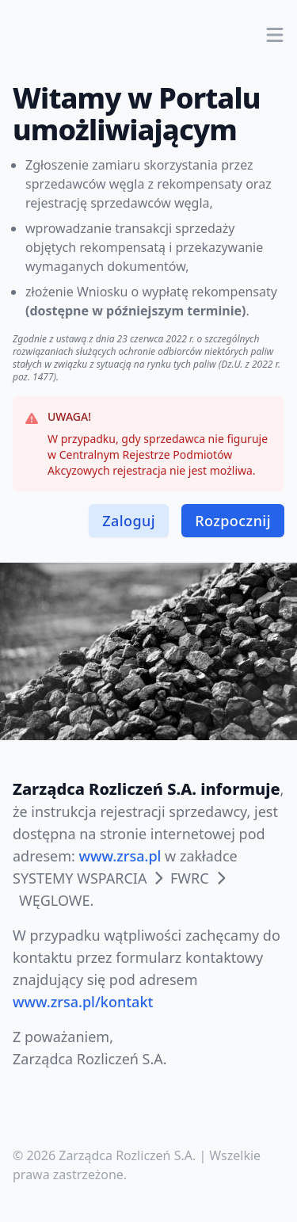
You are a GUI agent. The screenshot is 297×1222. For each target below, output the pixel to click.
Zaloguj (128, 520)
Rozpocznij (233, 520)
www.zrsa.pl (120, 855)
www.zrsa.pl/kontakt (83, 1001)
